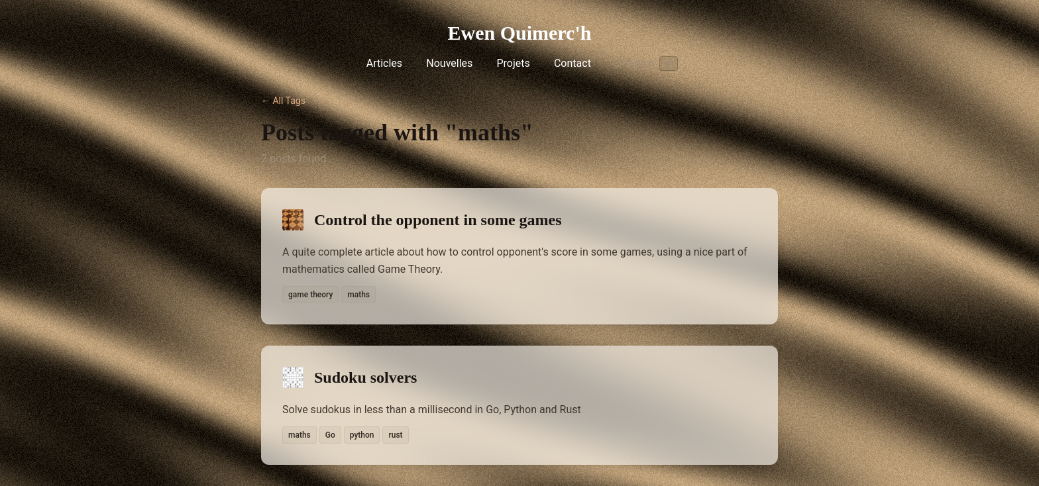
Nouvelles (449, 63)
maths (358, 294)
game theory (310, 294)
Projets (512, 63)
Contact (572, 63)
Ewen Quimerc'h (520, 33)
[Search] (645, 63)
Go (330, 435)
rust (395, 435)
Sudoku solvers (365, 377)
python (362, 435)
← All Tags (283, 100)
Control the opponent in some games (438, 219)
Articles (384, 63)
